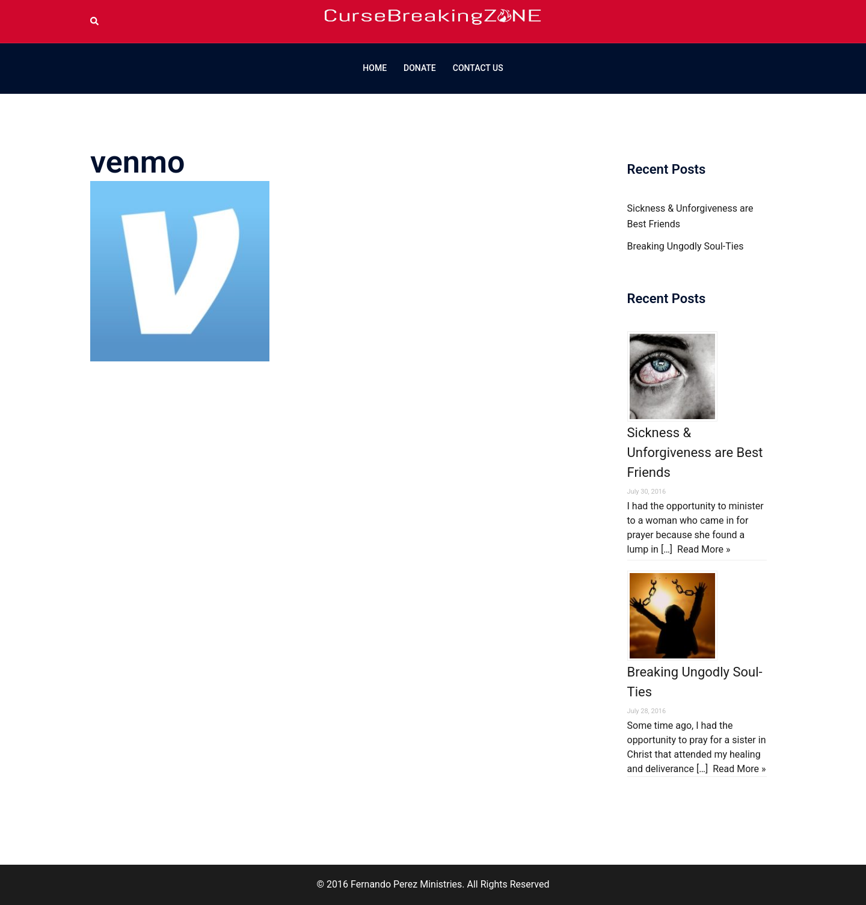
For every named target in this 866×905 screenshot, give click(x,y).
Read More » (703, 549)
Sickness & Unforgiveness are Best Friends (695, 452)
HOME (375, 68)
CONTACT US (478, 68)
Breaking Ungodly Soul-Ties (685, 246)
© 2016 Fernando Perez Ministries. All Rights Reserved (432, 884)
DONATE (420, 68)
